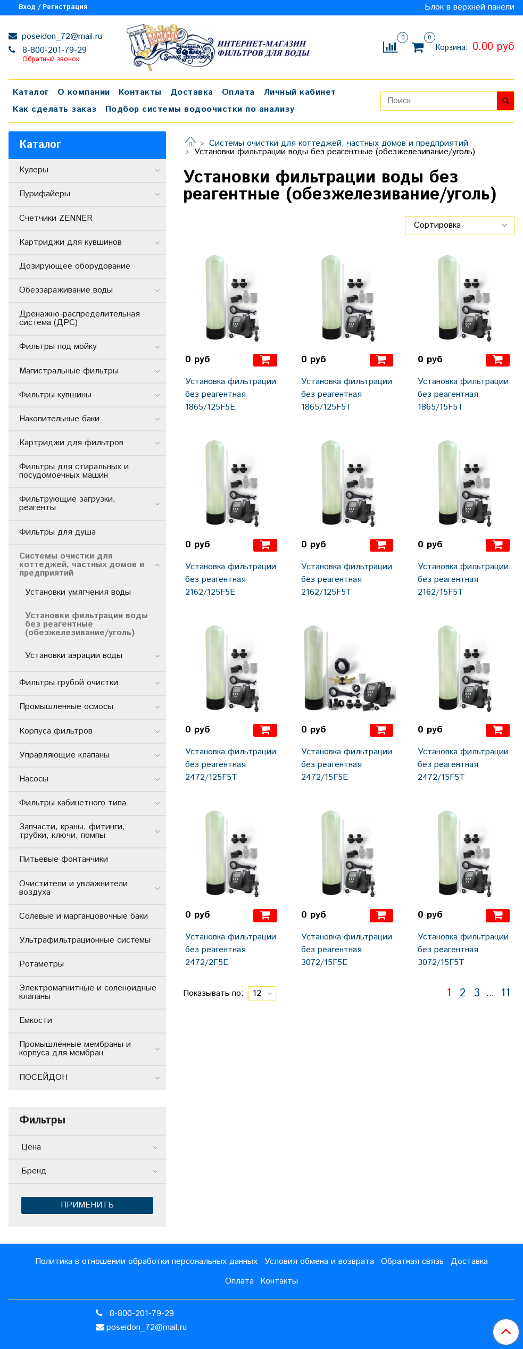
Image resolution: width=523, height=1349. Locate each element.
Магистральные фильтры (69, 371)
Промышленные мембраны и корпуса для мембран (75, 1048)
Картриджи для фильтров (71, 443)
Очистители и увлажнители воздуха (73, 888)
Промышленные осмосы (66, 707)
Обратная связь (412, 1261)
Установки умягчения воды (78, 592)
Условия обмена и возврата (319, 1261)
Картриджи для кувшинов (70, 242)
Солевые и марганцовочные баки (83, 916)
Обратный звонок (50, 59)
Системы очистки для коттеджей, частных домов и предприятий (338, 143)
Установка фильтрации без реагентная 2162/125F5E (230, 579)
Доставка (191, 92)
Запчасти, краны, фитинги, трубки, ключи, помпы (72, 831)
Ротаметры (41, 964)
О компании (83, 92)
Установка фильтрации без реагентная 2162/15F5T (463, 579)
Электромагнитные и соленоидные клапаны (87, 992)
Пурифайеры (44, 194)
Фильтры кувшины (55, 395)
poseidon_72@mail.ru (60, 36)
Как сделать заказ (55, 109)
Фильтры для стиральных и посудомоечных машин (74, 471)
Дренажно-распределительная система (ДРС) (79, 318)
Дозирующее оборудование (74, 266)
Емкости (35, 1020)
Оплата (238, 92)
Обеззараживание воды (66, 290)
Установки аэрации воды (73, 655)
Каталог (31, 92)
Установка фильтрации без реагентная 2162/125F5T (346, 579)
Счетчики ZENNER (56, 218)
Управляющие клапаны (64, 755)
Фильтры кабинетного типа (72, 803)
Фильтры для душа (57, 532)
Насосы (33, 779)
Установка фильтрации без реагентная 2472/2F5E (230, 950)
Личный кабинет (299, 92)
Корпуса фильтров (56, 731)
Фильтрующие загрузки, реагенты (67, 503)
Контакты (140, 92)
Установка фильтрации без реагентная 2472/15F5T (463, 765)
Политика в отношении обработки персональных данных (146, 1261)
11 (505, 993)
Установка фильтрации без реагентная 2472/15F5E (346, 765)
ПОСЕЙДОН (43, 1077)
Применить (87, 1205)
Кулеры (33, 170)
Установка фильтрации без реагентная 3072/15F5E (346, 950)
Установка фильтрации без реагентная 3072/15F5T (463, 950)
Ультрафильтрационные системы (85, 940)
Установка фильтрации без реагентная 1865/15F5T (463, 394)
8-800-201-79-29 (53, 50)
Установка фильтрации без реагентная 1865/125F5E (230, 394)
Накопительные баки (59, 419)
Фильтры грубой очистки (68, 683)
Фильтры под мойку (58, 346)
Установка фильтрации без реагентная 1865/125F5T (346, 394)
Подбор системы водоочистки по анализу (200, 109)
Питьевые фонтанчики (63, 859)
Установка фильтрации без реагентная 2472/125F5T (230, 765)
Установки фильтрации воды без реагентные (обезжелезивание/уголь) (86, 624)
